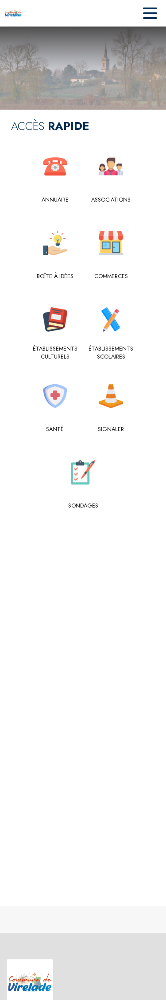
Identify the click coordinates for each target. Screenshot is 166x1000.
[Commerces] (111, 276)
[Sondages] (83, 506)
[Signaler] (111, 429)
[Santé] (55, 429)
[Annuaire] (55, 200)
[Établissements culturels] (55, 353)
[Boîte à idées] (55, 276)
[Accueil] (13, 13)
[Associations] (111, 200)
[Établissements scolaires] (111, 353)
